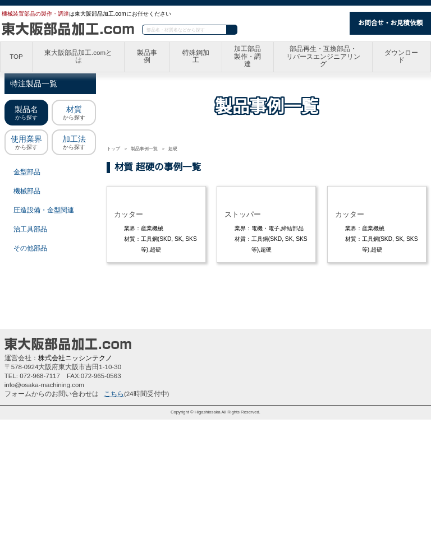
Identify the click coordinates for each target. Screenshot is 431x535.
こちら (114, 509)
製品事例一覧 (144, 149)
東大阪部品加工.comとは (79, 57)
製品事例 (149, 57)
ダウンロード (402, 57)
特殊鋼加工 (197, 57)
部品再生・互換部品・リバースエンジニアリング (323, 56)
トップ (113, 149)
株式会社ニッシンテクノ (75, 473)
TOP (16, 57)
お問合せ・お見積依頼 (390, 22)
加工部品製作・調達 (249, 56)
